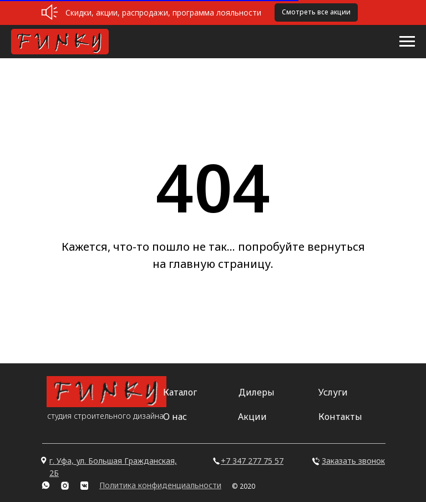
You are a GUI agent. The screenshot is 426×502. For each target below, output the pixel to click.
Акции (252, 416)
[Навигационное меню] (407, 41)
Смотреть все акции (316, 12)
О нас (175, 416)
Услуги (333, 392)
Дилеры (257, 392)
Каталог (180, 392)
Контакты (340, 416)
